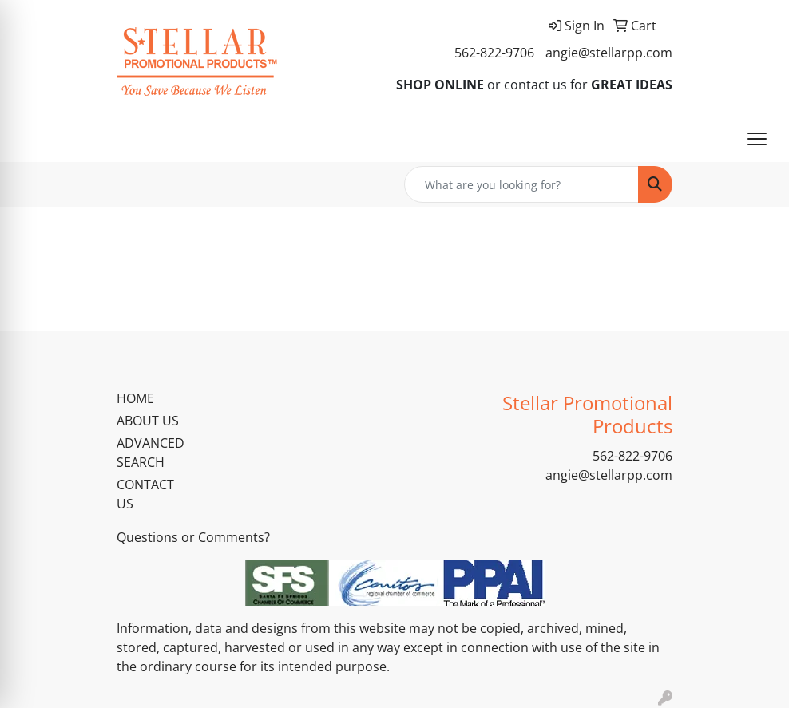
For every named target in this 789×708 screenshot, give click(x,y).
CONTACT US (145, 494)
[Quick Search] (521, 184)
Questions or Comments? (193, 537)
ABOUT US (148, 420)
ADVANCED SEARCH (150, 452)
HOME (135, 398)
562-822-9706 (494, 52)
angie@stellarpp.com (608, 52)
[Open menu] (757, 139)
